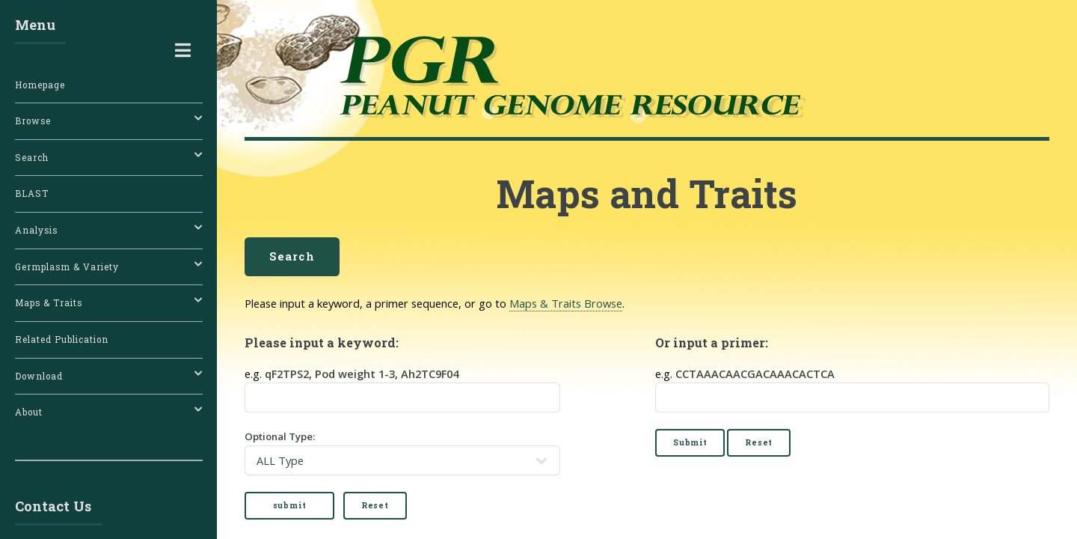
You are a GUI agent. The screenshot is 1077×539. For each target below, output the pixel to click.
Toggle (182, 50)
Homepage (40, 85)
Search (292, 256)
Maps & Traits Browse (565, 303)
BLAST (32, 193)
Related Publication (61, 339)
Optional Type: (402, 451)
